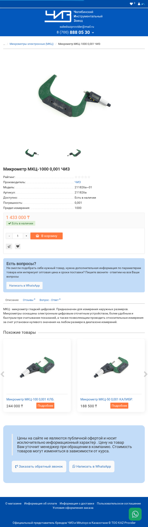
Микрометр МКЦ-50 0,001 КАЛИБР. (106, 399)
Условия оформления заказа (73, 507)
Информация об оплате (40, 503)
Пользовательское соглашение (119, 503)
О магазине (13, 503)
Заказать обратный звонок (39, 466)
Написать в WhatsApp (92, 466)
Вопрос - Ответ (50, 300)
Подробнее (45, 405)
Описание (12, 300)
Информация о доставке (77, 503)
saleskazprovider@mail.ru (77, 26)
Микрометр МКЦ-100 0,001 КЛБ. (30, 399)
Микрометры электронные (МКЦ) (32, 43)
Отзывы (29, 300)
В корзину (46, 236)
